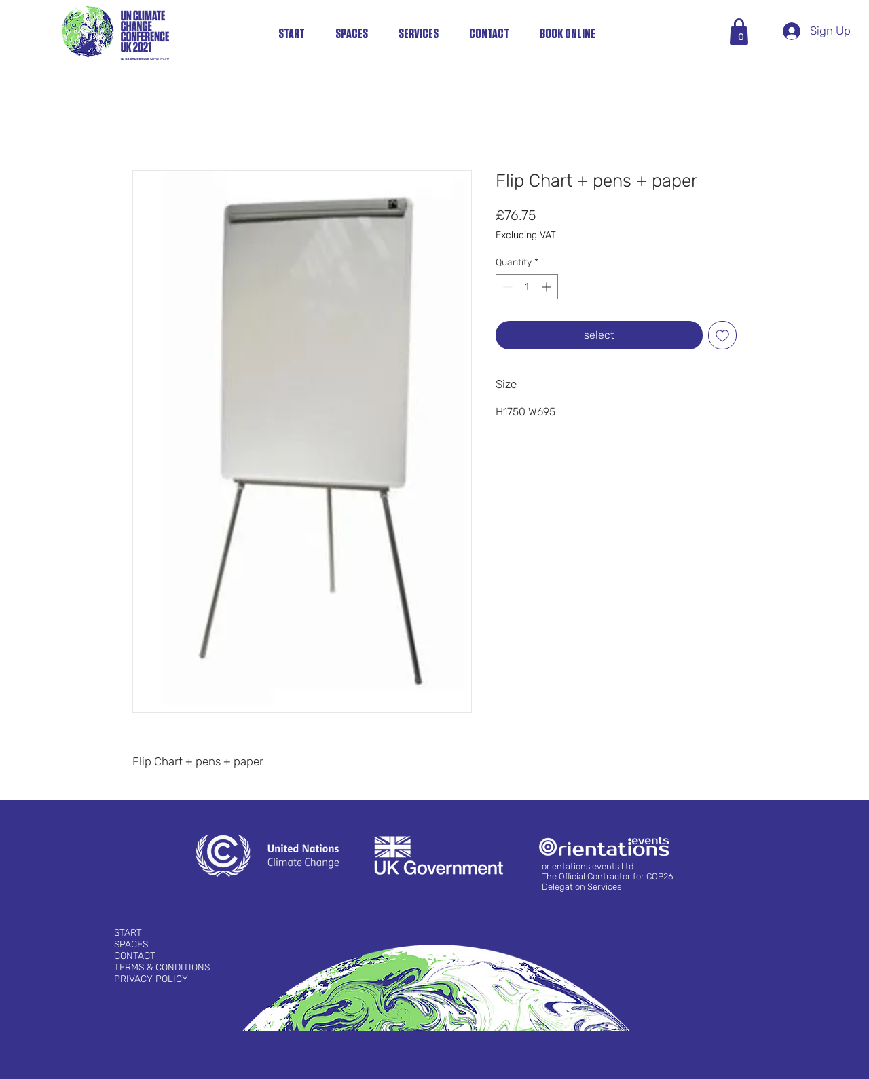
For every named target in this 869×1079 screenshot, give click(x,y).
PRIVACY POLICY (151, 979)
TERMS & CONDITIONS (162, 967)
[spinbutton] (527, 287)
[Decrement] (506, 287)
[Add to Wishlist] (722, 335)
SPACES (131, 944)
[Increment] (547, 287)
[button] (741, 37)
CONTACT (134, 956)
